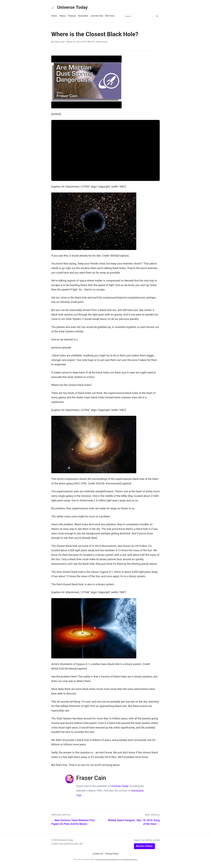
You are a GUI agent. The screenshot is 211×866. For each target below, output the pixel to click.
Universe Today (70, 7)
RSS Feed (109, 16)
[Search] (157, 16)
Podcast (72, 16)
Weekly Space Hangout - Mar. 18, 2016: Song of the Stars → (134, 822)
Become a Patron (144, 846)
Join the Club (97, 16)
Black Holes (102, 42)
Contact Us (98, 854)
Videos (62, 16)
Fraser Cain (59, 42)
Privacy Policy (111, 854)
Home (54, 16)
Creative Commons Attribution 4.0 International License (116, 860)
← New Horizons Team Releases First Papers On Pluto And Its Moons (73, 822)
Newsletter (83, 16)
